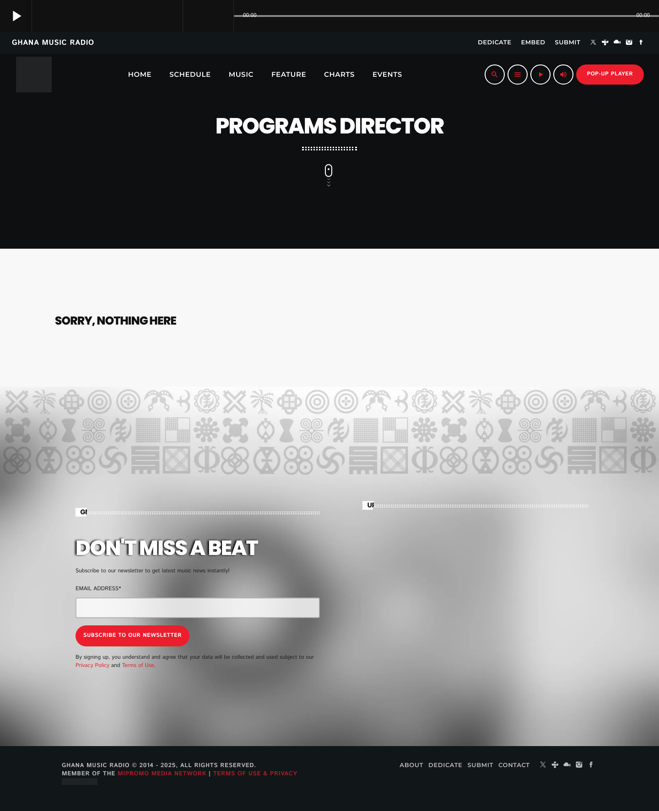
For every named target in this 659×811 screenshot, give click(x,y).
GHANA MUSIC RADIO (53, 42)
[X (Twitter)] (593, 43)
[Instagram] (629, 43)
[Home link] (34, 74)
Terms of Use (138, 665)
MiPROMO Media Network (162, 772)
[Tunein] (605, 43)
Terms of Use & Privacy (255, 772)
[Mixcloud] (617, 43)
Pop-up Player (610, 74)
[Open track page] (224, 16)
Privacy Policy (92, 665)
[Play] (540, 74)
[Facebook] (641, 43)
